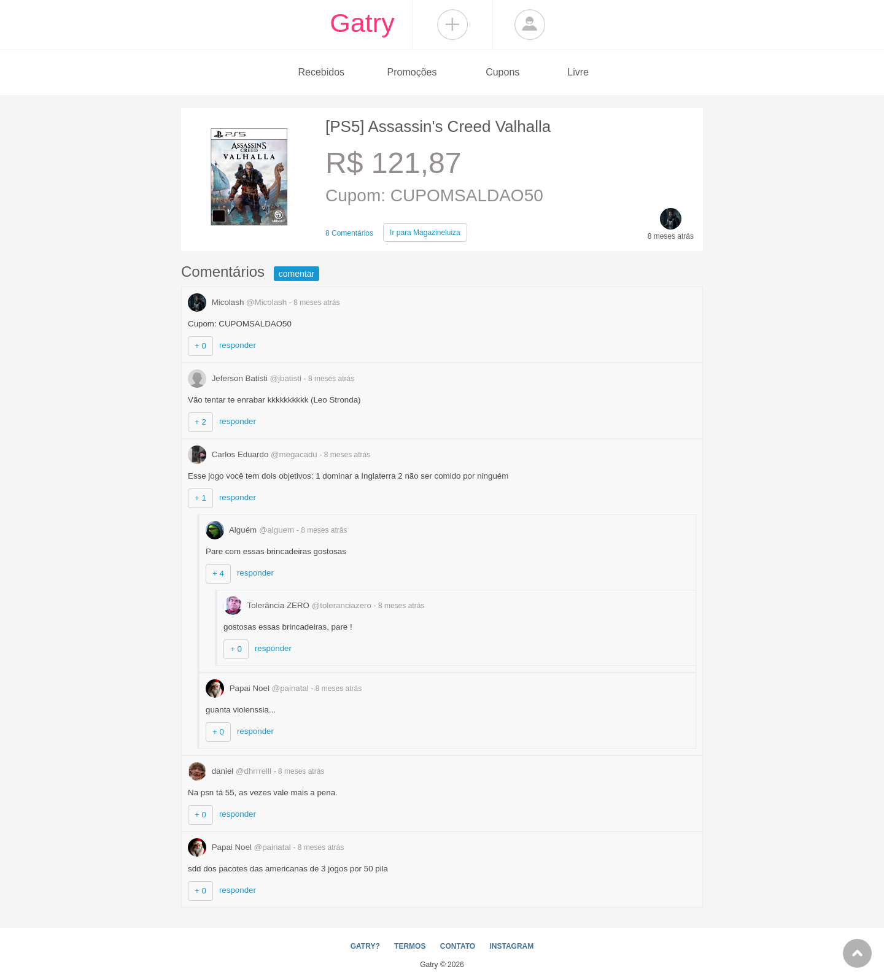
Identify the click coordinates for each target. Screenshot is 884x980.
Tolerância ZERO (298, 605)
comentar (296, 274)
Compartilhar (452, 24)
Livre (578, 72)
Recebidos (321, 72)
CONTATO (457, 946)
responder (237, 345)
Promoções (412, 72)
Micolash (238, 302)
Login (529, 24)
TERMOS (409, 946)
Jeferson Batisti (246, 378)
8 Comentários (349, 233)
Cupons (502, 72)
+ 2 (200, 421)
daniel (231, 771)
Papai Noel (258, 688)
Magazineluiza (425, 232)
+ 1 (200, 498)
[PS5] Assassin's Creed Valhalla (438, 126)
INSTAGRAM (511, 946)
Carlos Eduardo (254, 454)
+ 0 (200, 345)
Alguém (251, 529)
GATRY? (365, 946)
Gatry (362, 22)
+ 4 (218, 573)
